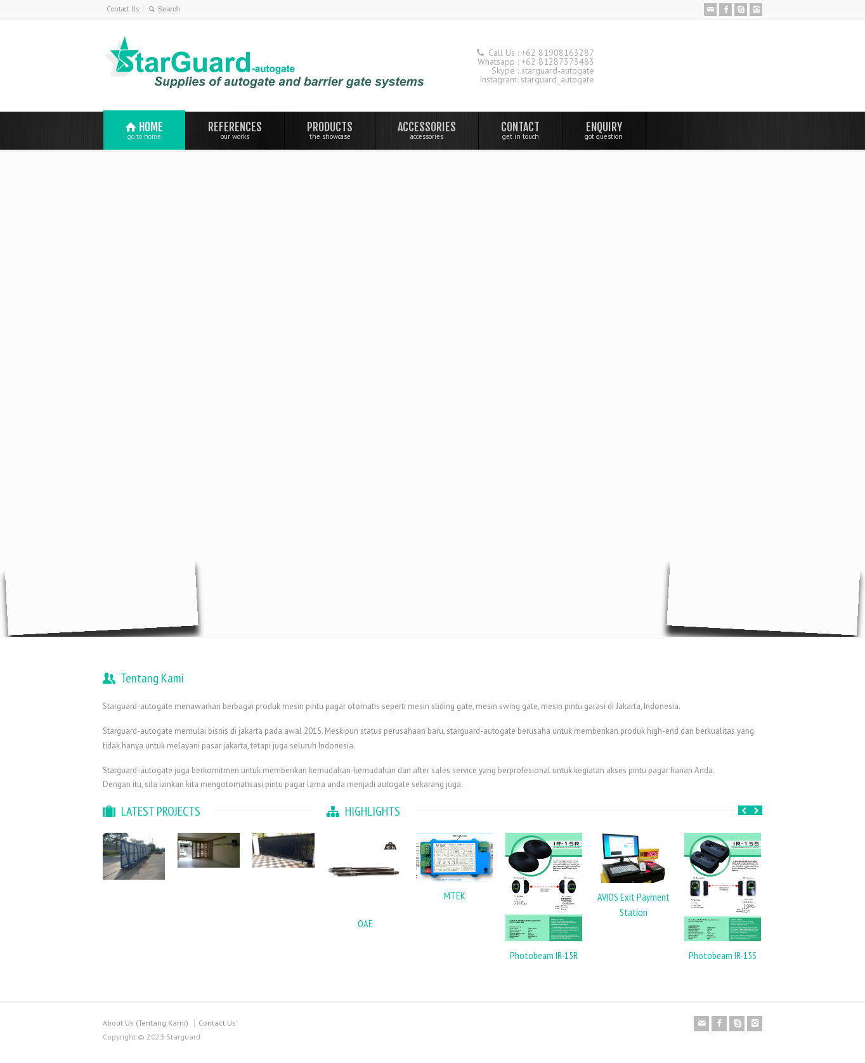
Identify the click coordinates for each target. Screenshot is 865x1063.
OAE (365, 923)
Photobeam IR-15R (544, 955)
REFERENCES (235, 130)
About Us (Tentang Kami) (145, 1022)
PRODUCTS (330, 130)
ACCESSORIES (427, 130)
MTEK (454, 895)
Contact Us (123, 8)
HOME (144, 130)
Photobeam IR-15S (723, 955)
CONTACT (520, 130)
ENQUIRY (604, 130)
